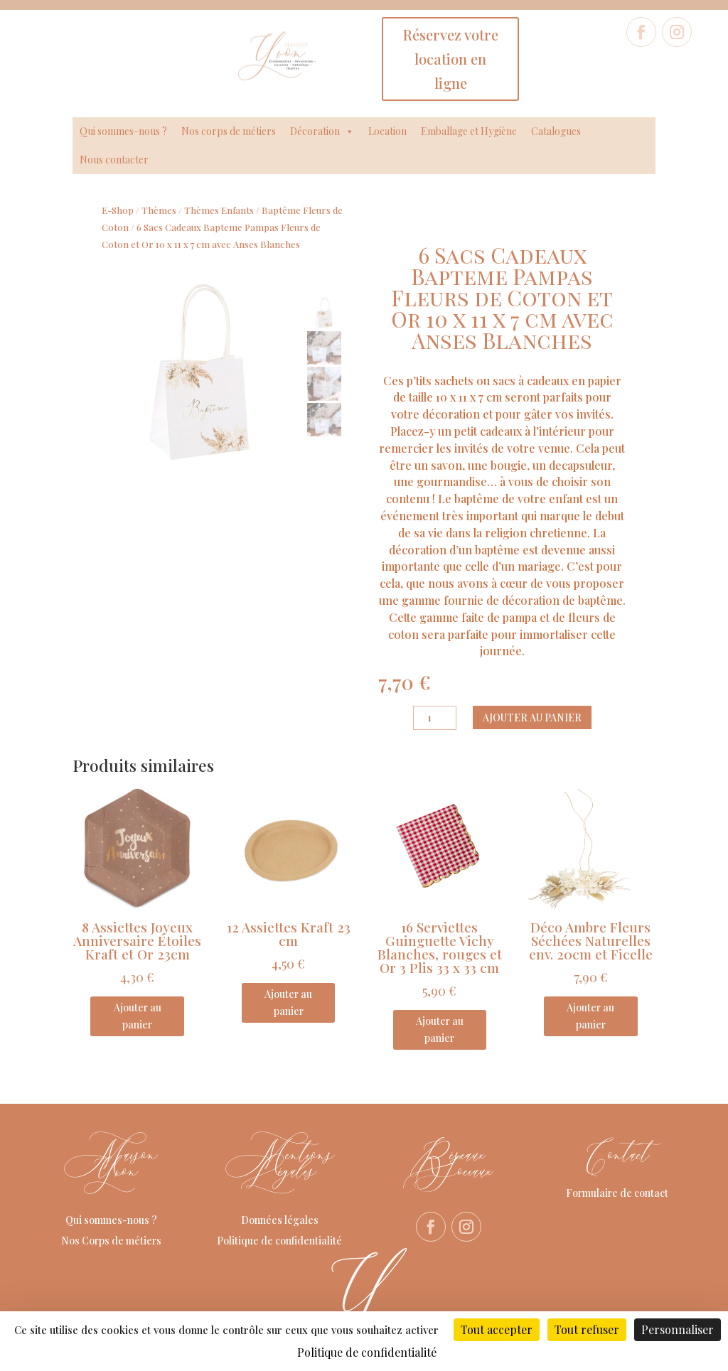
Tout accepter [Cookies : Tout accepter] (496, 1329)
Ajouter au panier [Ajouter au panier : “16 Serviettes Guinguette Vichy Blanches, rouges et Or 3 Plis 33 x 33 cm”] (440, 1029)
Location (387, 131)
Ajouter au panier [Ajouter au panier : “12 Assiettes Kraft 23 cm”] (288, 1002)
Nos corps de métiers (228, 131)
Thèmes (158, 210)
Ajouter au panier (532, 717)
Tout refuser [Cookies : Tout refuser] (587, 1329)
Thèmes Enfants (219, 210)
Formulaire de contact (617, 1193)
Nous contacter (114, 159)
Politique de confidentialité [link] (367, 1352)
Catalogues (556, 131)
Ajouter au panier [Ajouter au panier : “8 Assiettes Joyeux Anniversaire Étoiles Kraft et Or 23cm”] (137, 1016)
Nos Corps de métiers (111, 1240)
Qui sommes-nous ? (123, 131)
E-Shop (118, 210)
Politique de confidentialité (279, 1240)
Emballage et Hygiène (469, 131)
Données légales (279, 1220)
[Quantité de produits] (434, 718)
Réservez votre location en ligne (450, 58)
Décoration (322, 131)
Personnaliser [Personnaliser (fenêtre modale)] (677, 1329)
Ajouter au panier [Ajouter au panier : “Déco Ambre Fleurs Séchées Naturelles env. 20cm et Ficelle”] (590, 1016)
